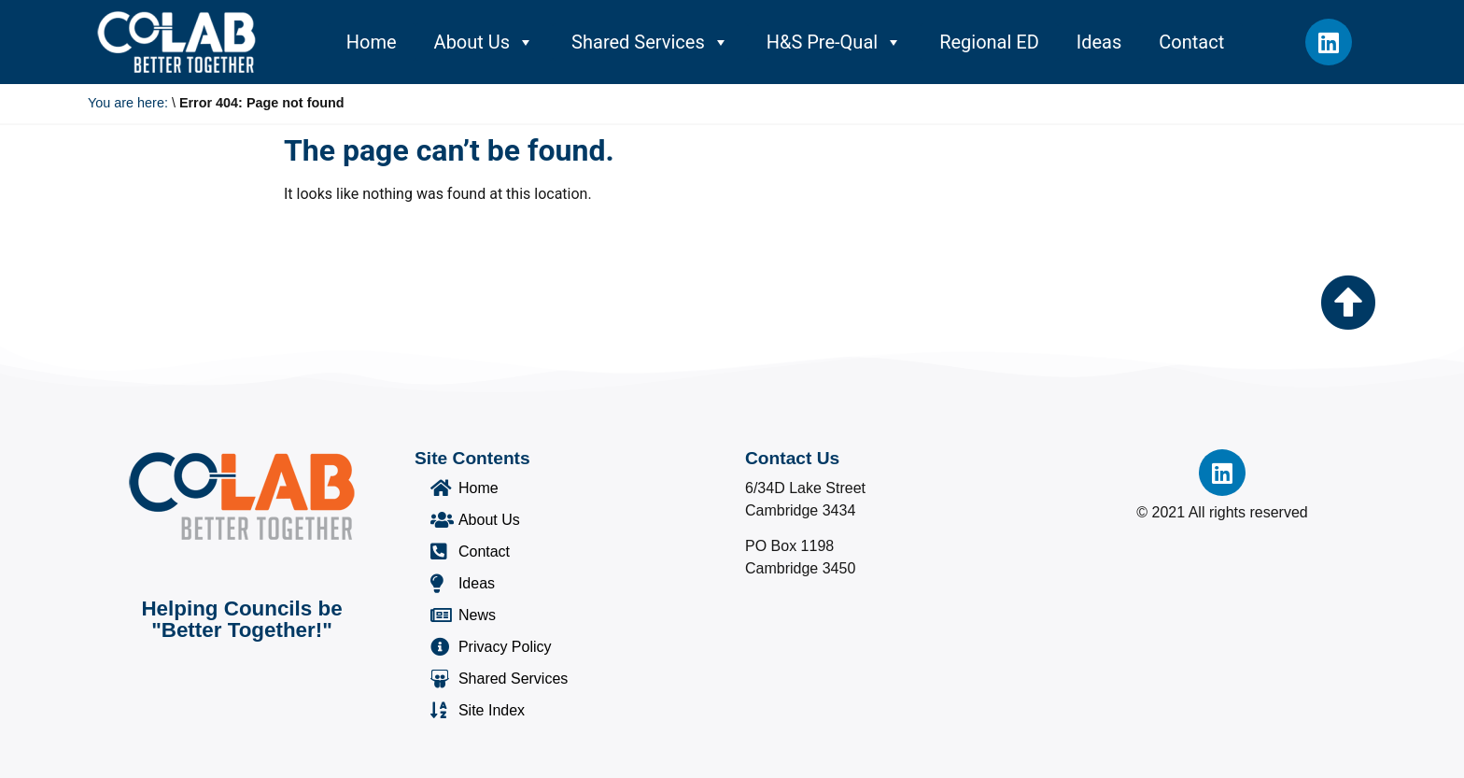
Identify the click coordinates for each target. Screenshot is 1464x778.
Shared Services (650, 42)
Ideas (1099, 42)
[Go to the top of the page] (1348, 303)
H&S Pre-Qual (834, 42)
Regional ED (989, 42)
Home (371, 42)
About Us (484, 42)
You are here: (128, 102)
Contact (1191, 42)
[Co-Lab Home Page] (176, 42)
